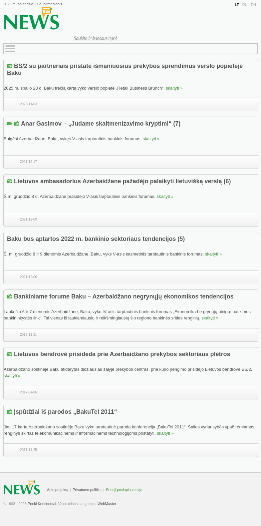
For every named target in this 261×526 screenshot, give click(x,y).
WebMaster (107, 504)
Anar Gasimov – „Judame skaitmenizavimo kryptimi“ (96, 123)
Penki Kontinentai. (42, 504)
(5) (181, 239)
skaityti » (174, 88)
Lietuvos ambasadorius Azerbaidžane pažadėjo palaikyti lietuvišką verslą (118, 181)
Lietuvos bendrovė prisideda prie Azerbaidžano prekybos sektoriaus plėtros (122, 354)
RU (245, 5)
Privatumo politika (87, 490)
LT (237, 5)
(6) (227, 181)
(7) (176, 123)
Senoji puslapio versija (124, 490)
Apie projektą (57, 490)
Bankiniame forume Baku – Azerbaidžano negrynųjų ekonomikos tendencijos (123, 296)
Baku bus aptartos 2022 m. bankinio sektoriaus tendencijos (91, 239)
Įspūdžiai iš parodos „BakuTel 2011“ (65, 411)
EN (253, 5)
